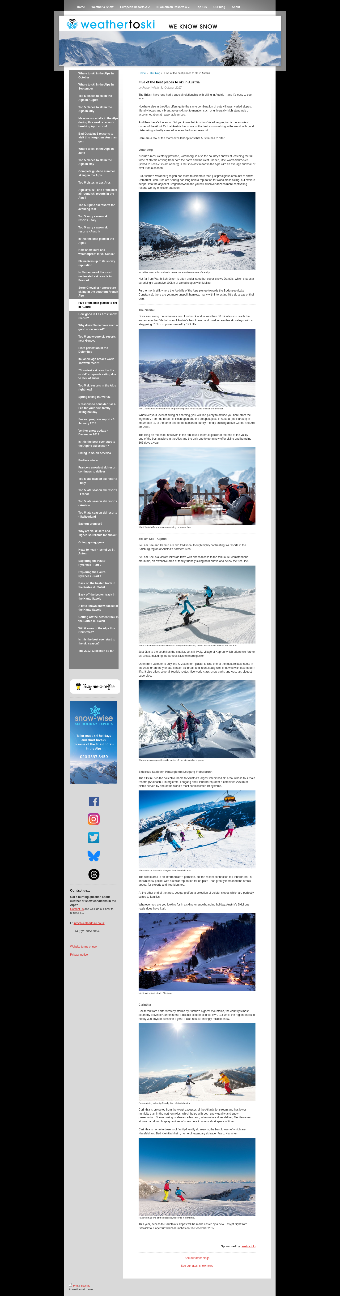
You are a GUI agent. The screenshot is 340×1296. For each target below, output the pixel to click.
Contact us (77, 909)
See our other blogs (197, 1258)
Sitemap (85, 1285)
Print (74, 1285)
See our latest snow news (197, 1265)
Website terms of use (83, 946)
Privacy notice (79, 954)
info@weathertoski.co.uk (89, 923)
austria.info (248, 1246)
